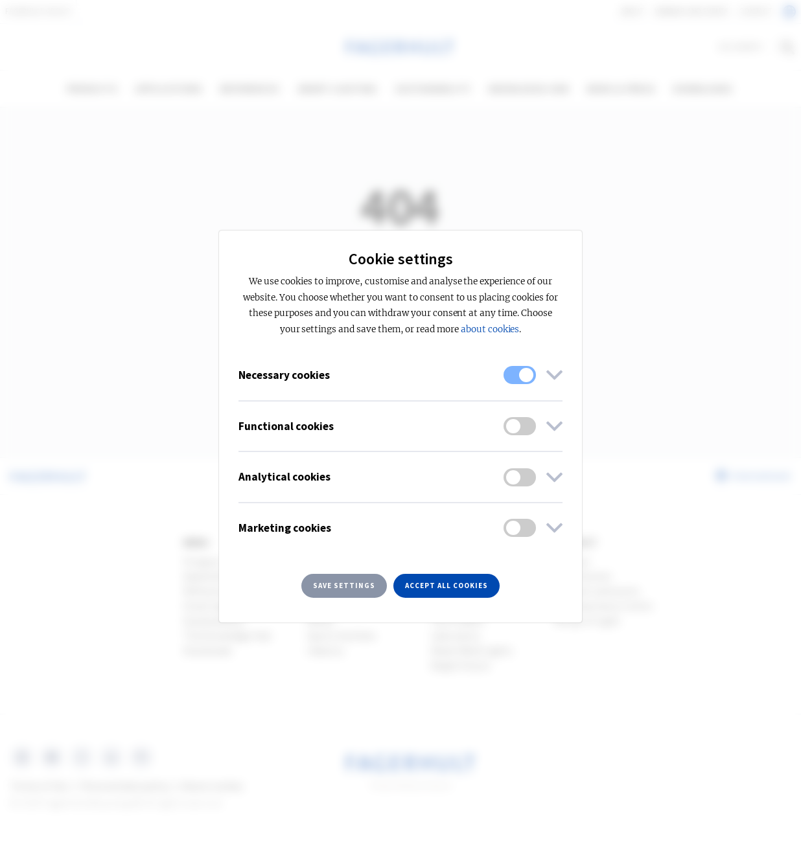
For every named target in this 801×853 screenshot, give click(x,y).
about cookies (490, 329)
